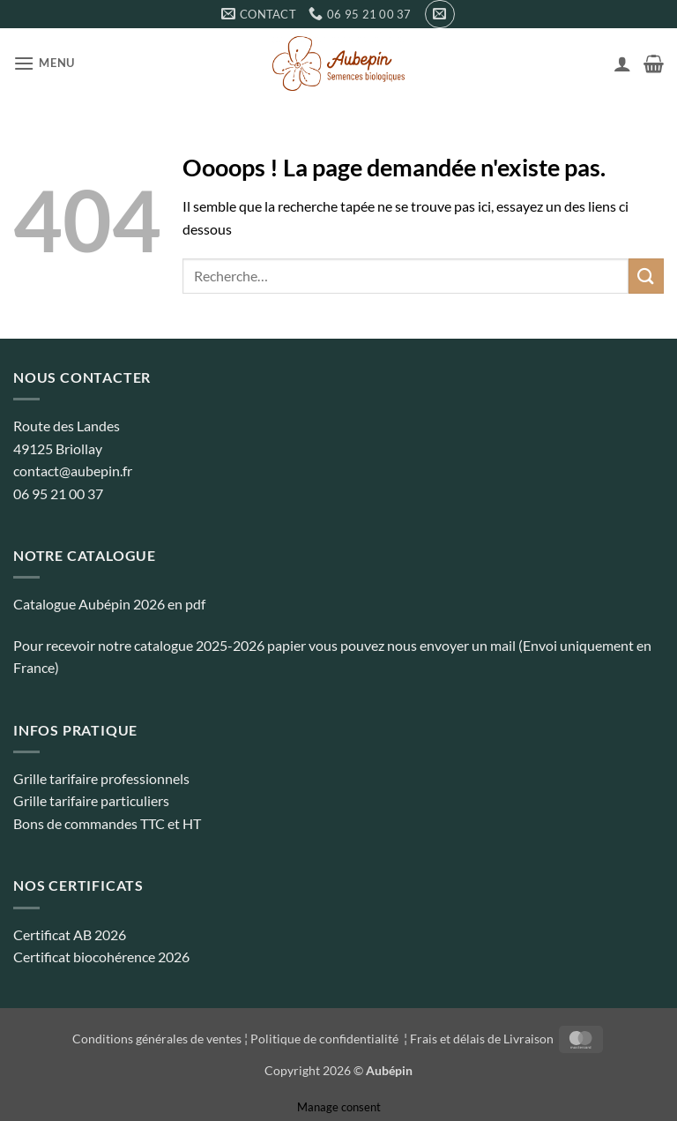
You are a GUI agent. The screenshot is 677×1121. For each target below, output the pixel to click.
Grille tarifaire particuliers (91, 800)
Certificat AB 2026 (69, 934)
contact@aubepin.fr (72, 470)
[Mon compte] (622, 63)
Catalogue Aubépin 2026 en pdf (109, 603)
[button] (439, 14)
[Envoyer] (646, 275)
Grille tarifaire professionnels (101, 778)
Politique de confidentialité (325, 1038)
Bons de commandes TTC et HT (107, 823)
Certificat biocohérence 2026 (101, 956)
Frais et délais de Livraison (482, 1038)
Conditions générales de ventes (157, 1038)
